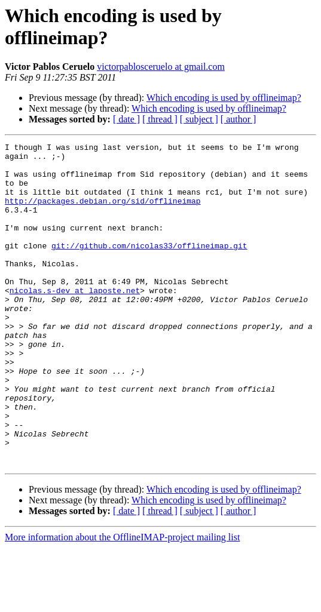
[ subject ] (199, 119)
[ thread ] (160, 119)
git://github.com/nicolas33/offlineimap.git (149, 267)
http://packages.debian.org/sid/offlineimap (103, 213)
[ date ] (126, 119)
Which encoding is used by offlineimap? (223, 98)
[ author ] (238, 119)
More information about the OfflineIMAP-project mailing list (122, 601)
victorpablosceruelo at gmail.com (161, 66)
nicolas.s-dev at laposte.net (75, 320)
